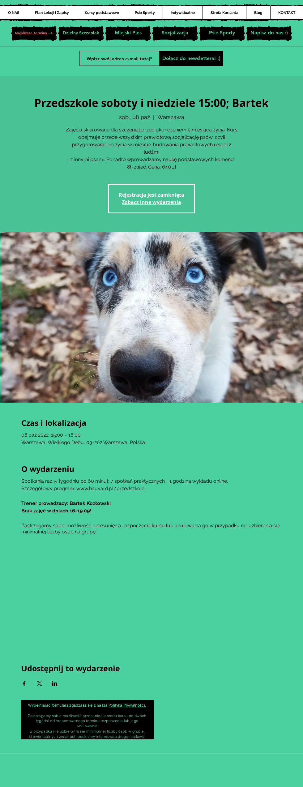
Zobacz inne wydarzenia (151, 202)
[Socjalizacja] (175, 33)
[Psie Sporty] (222, 33)
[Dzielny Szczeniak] (81, 33)
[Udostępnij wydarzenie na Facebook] (24, 683)
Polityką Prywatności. (127, 705)
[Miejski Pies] (128, 33)
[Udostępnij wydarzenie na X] (39, 683)
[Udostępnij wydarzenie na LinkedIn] (55, 683)
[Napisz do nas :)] (269, 33)
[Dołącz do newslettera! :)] (191, 58)
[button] (34, 33)
